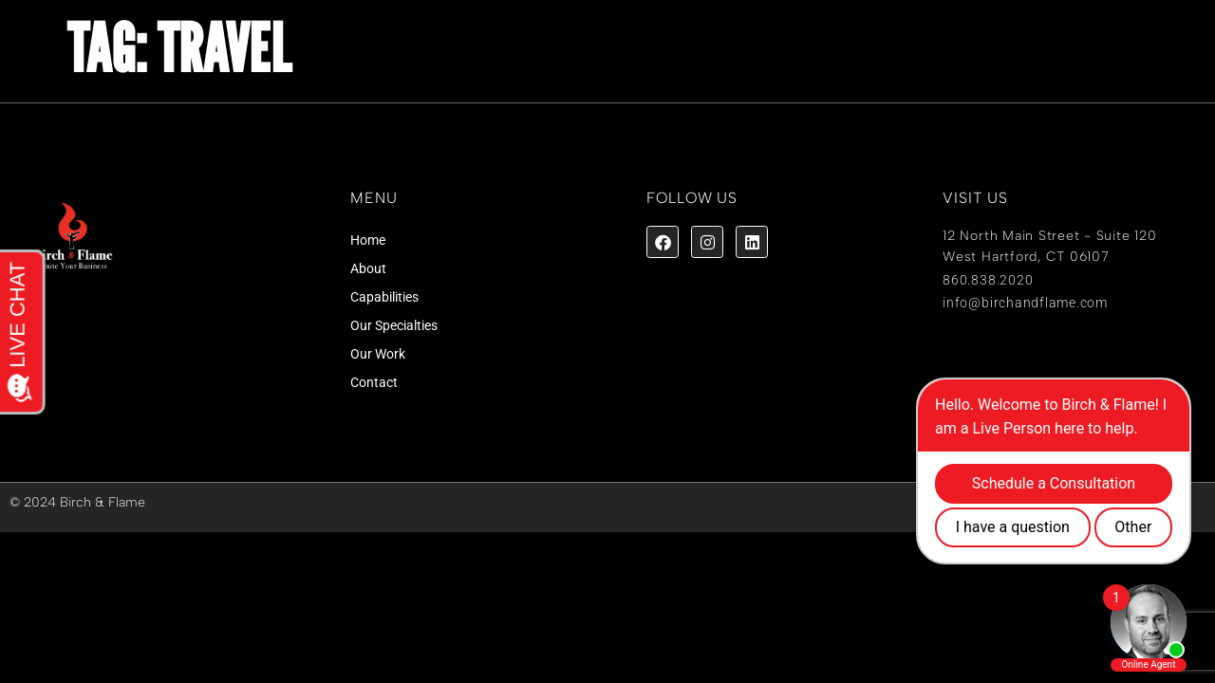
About (368, 268)
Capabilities (384, 297)
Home (367, 240)
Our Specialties (394, 325)
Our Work (377, 353)
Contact (374, 382)
